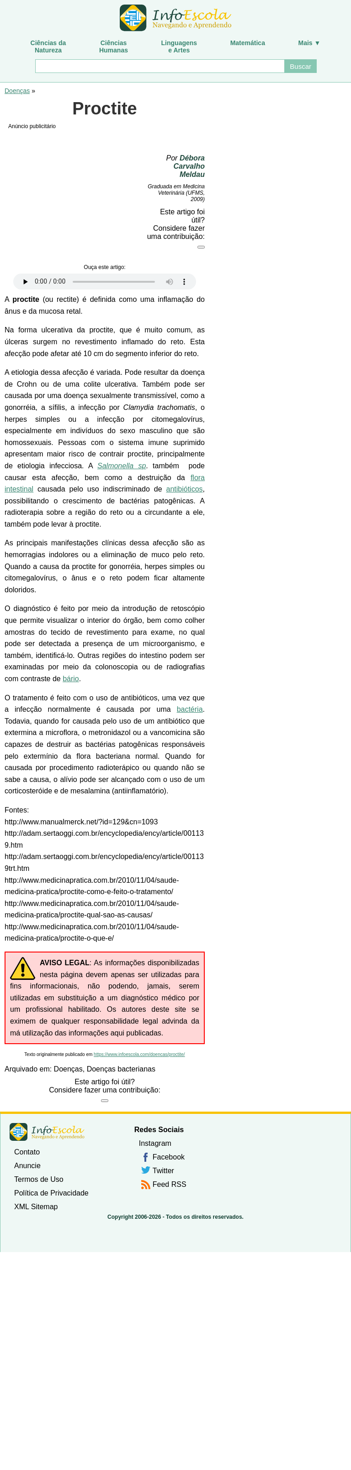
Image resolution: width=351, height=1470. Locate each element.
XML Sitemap (36, 1207)
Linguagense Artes (179, 46)
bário (71, 679)
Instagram (155, 1143)
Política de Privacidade (51, 1193)
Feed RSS (169, 1184)
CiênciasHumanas (113, 46)
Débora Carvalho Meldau (189, 166)
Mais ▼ (309, 43)
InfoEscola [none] (47, 1132)
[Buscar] (159, 66)
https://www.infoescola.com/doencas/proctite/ (139, 1054)
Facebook (169, 1157)
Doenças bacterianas (121, 1069)
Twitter (163, 1171)
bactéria (190, 709)
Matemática (247, 43)
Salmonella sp (121, 466)
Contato (27, 1152)
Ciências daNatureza (48, 46)
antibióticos (184, 489)
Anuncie (27, 1166)
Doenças (17, 90)
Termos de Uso (39, 1179)
